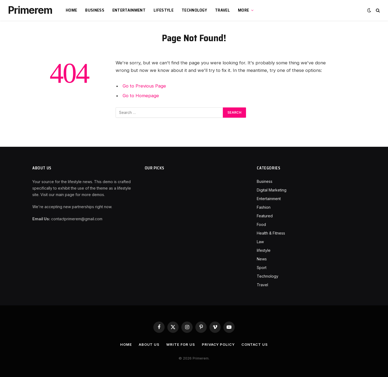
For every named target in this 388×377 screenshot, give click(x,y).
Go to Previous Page (144, 86)
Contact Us (254, 344)
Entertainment (129, 10)
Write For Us (180, 344)
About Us (149, 344)
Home (71, 10)
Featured (265, 216)
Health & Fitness (271, 233)
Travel (222, 10)
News (262, 259)
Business (94, 10)
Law (260, 241)
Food (261, 224)
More (243, 10)
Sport (261, 267)
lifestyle (164, 10)
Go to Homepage (141, 95)
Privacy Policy (218, 344)
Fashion (264, 207)
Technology (194, 10)
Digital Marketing (271, 190)
